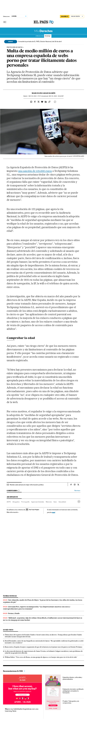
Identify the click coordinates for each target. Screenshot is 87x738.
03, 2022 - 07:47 (35, 96)
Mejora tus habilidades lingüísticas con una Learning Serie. (21, 710)
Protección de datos (15, 47)
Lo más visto (8, 630)
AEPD (9, 502)
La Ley (47, 36)
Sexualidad (62, 502)
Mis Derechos (43, 31)
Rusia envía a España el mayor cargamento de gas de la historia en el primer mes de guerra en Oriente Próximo (43, 647)
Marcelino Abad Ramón (43, 93)
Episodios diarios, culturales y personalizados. (72, 678)
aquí (53, 512)
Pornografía (25, 502)
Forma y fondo (14, 613)
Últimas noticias (10, 596)
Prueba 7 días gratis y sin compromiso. (71, 702)
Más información (13, 512)
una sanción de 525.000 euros (35, 171)
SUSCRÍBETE (64, 16)
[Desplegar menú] (5, 22)
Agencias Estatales (37, 502)
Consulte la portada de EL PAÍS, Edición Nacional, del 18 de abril (40, 41)
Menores (49, 502)
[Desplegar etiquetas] (78, 501)
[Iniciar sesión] (77, 16)
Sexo (55, 502)
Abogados (15, 502)
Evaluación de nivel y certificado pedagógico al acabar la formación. (73, 691)
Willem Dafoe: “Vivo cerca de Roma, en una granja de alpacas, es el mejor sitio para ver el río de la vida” (41, 657)
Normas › (77, 490)
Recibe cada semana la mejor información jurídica (27, 485)
